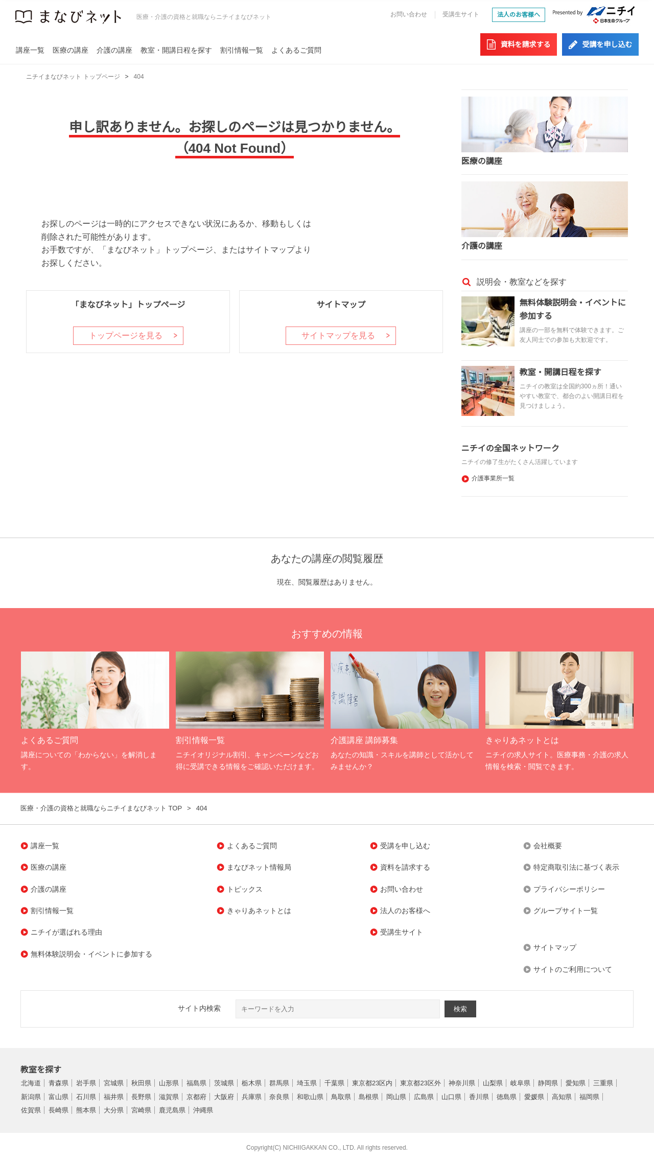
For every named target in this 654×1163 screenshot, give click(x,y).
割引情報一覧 (241, 50)
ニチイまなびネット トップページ (73, 76)
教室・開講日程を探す (176, 50)
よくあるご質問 (296, 50)
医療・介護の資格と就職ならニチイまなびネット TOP (101, 808)
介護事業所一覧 (493, 478)
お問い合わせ (408, 14)
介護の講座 (114, 50)
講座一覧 (30, 50)
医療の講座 (70, 50)
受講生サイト (460, 14)
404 (139, 76)
